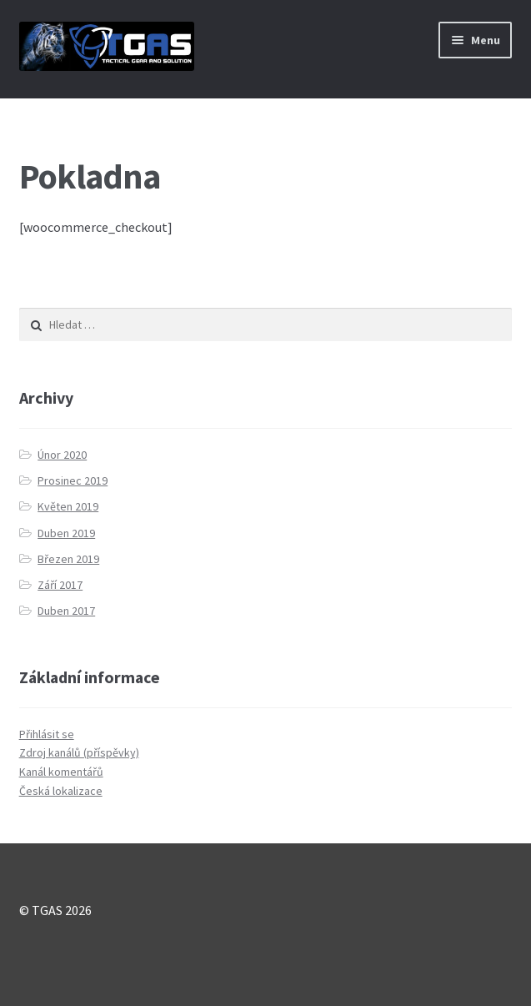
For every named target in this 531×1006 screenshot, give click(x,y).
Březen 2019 (68, 558)
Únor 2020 (62, 454)
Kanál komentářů (61, 771)
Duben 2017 (66, 610)
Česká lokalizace (61, 790)
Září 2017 (60, 584)
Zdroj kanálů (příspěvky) (79, 752)
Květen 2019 (68, 506)
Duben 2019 (66, 533)
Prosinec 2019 (73, 480)
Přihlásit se (46, 734)
